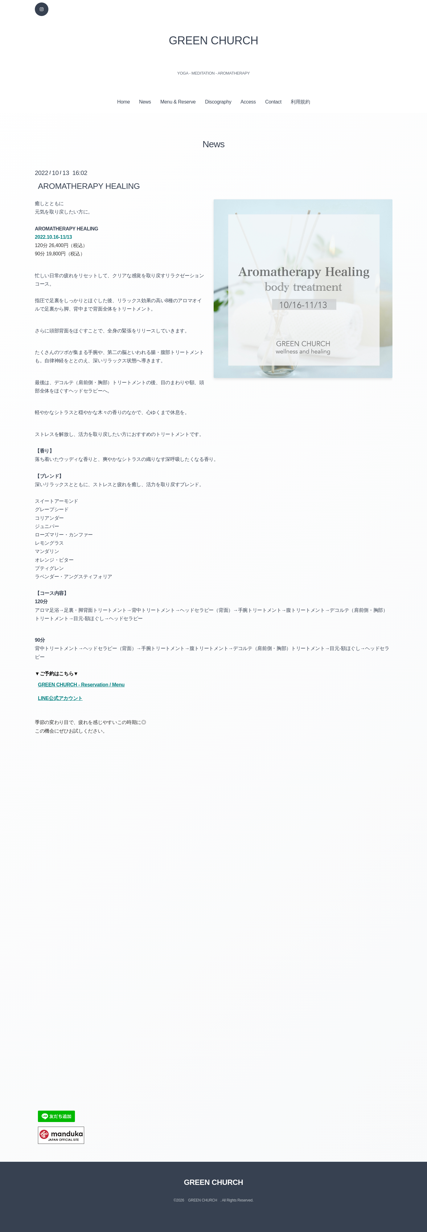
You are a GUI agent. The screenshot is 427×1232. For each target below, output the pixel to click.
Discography (218, 101)
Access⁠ (248, 101)
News (145, 101)
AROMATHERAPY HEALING (89, 185)
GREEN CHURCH (213, 40)
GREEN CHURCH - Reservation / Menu (81, 684)
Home (123, 101)
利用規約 (300, 101)
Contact (273, 101)
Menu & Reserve (178, 101)
